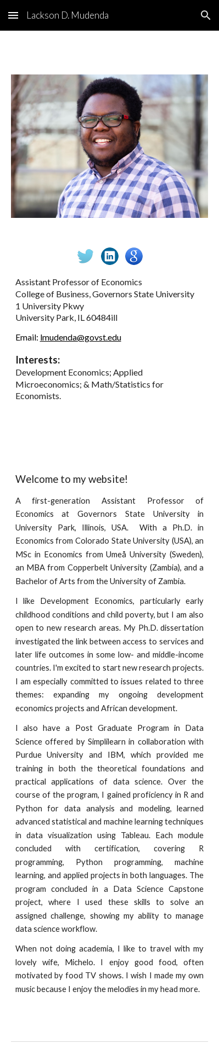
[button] (13, 15)
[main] (110, 339)
